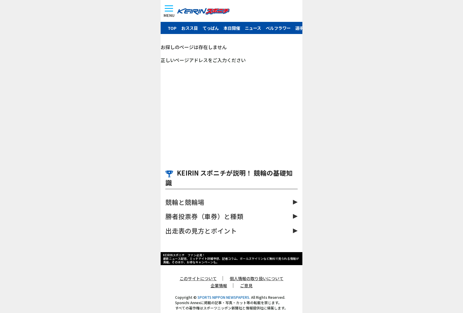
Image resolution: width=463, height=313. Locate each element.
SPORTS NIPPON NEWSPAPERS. (224, 297)
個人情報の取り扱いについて (256, 278)
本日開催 (232, 28)
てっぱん (211, 28)
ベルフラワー (278, 28)
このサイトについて (198, 278)
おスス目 (189, 28)
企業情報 (219, 285)
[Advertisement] (231, 108)
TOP (172, 28)
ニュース (253, 28)
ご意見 (246, 285)
